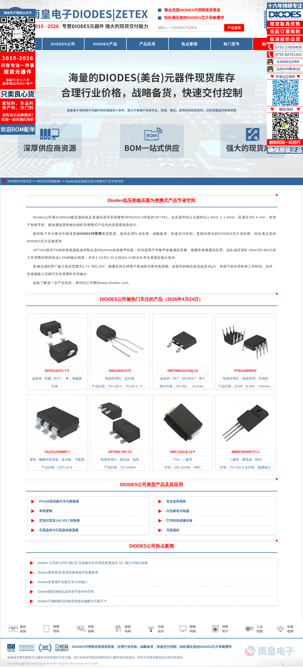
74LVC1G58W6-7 (57, 452)
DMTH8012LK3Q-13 (183, 371)
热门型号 (232, 44)
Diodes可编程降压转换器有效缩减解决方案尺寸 (72, 601)
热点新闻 (189, 44)
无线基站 (172, 530)
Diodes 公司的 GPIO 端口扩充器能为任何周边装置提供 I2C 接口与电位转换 (93, 563)
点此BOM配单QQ (288, 69)
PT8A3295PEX (245, 371)
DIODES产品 (105, 44)
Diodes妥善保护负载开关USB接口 (63, 582)
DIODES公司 (63, 44)
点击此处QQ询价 (288, 61)
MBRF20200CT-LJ (245, 452)
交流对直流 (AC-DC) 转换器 (59, 520)
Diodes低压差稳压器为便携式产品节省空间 (94, 181)
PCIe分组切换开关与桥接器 (59, 501)
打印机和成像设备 (179, 520)
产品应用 (147, 44)
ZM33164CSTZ (120, 371)
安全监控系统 (176, 501)
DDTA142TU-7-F (57, 371)
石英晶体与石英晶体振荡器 (58, 530)
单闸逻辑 (45, 511)
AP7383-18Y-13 (120, 452)
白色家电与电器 (177, 511)
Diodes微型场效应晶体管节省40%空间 (66, 591)
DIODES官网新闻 (48, 181)
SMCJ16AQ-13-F (182, 452)
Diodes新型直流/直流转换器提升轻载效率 (68, 572)
